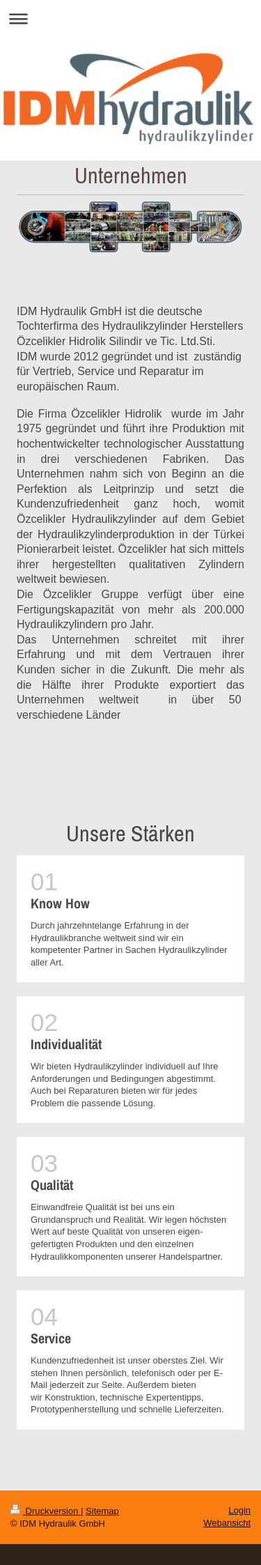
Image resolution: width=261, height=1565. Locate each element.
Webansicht (227, 1523)
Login (239, 1510)
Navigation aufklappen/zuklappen (130, 18)
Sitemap (102, 1511)
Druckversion (45, 1511)
